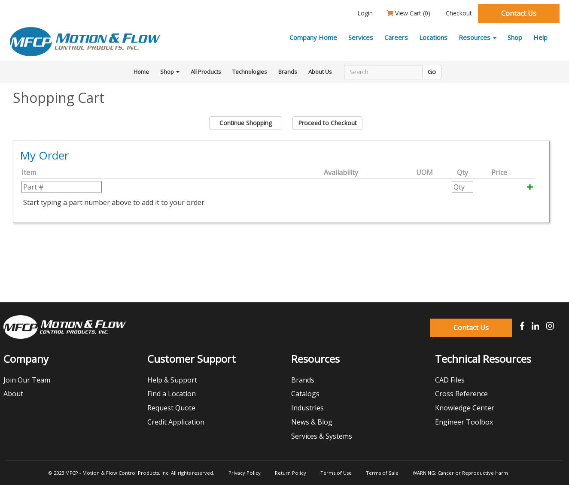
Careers (396, 37)
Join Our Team (26, 380)
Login (364, 13)
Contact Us (518, 13)
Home (141, 71)
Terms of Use (336, 473)
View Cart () (408, 13)
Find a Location (171, 393)
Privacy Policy (244, 473)
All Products (206, 71)
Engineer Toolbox (464, 422)
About (13, 393)
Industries (307, 408)
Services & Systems (321, 436)
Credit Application (175, 422)
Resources (477, 37)
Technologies (249, 71)
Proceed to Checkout (327, 123)
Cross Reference (461, 393)
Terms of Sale (382, 473)
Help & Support (172, 380)
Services (360, 37)
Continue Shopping (245, 123)
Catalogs (305, 393)
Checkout (458, 13)
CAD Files (450, 380)
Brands (287, 71)
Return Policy (290, 473)
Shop (515, 37)
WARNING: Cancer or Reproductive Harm (460, 473)
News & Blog (311, 422)
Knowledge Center (464, 408)
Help (540, 37)
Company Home (313, 37)
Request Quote (171, 408)
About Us (320, 71)
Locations (433, 37)
